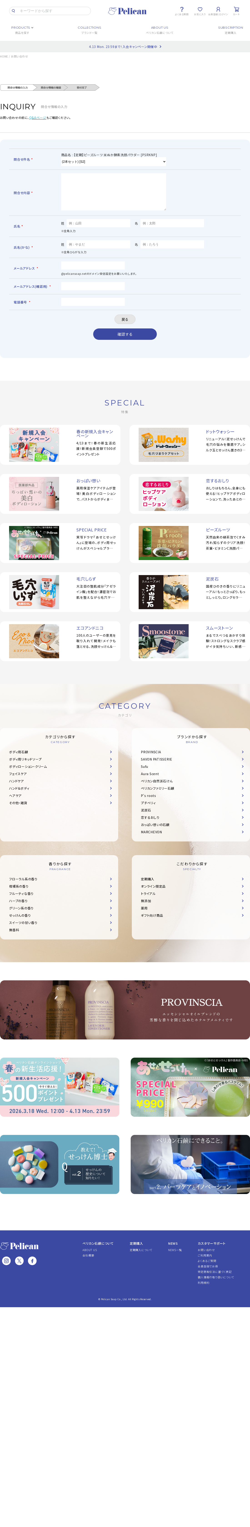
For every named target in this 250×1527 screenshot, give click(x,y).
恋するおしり (150, 824)
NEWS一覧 (175, 1257)
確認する (125, 341)
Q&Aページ (38, 117)
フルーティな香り (21, 900)
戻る (125, 326)
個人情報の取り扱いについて (216, 1284)
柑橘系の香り (19, 893)
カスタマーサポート (212, 1250)
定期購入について (141, 1257)
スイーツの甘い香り (23, 929)
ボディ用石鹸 (18, 758)
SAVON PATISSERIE (156, 766)
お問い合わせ (206, 1257)
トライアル (148, 900)
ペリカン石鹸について (98, 1250)
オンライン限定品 (153, 893)
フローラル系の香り (23, 885)
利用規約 (203, 1289)
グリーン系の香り (21, 914)
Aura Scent (150, 780)
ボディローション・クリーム (28, 773)
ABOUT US (89, 1257)
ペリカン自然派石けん (157, 787)
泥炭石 (146, 817)
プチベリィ (148, 809)
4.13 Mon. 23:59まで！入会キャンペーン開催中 (123, 46)
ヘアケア (15, 802)
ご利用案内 (205, 1262)
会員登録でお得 (208, 1273)
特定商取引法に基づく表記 (215, 1278)
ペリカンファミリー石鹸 (157, 795)
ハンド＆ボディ (19, 795)
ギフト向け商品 (152, 922)
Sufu (144, 773)
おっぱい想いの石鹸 (155, 831)
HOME (4, 56)
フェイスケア (18, 780)
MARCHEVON (151, 838)
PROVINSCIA (151, 758)
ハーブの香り (18, 907)
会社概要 (88, 1262)
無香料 (14, 936)
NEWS (173, 1250)
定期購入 (147, 885)
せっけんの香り (20, 922)
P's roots (148, 802)
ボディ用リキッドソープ (25, 766)
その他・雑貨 (18, 809)
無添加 (146, 907)
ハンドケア (16, 787)
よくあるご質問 (207, 1267)
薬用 (144, 914)
